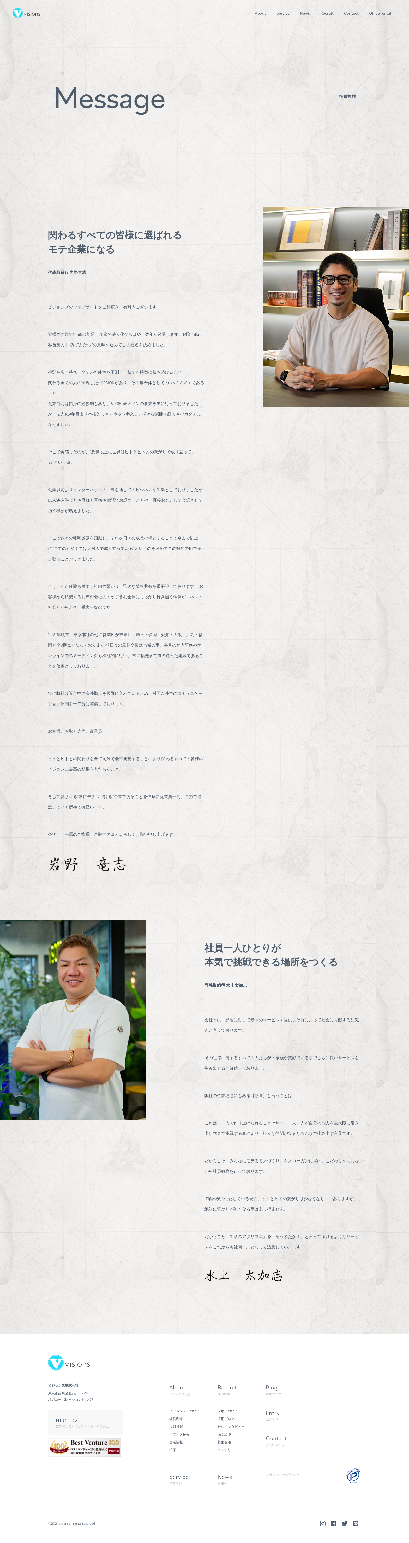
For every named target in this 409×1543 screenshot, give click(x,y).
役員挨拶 (176, 1426)
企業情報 (176, 1442)
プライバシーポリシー (283, 1474)
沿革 (172, 1450)
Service (283, 13)
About (260, 13)
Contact (351, 13)
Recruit (327, 13)
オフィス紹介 (179, 1434)
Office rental (380, 13)
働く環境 (224, 1434)
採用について (228, 1411)
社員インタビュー (231, 1426)
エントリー (226, 1450)
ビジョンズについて (184, 1411)
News (305, 13)
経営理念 (176, 1419)
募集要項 (224, 1442)
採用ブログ (226, 1419)
